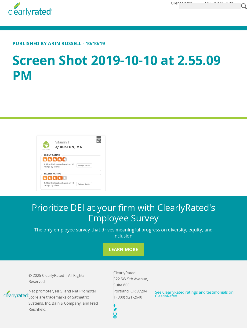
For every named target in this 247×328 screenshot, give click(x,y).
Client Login (181, 3)
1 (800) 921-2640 (218, 3)
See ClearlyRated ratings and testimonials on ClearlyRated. (194, 294)
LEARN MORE (123, 249)
